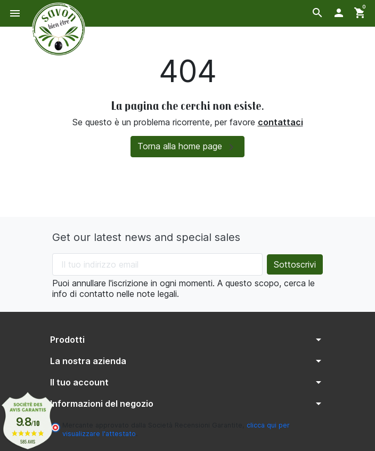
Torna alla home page (187, 147)
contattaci (280, 122)
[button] (317, 13)
